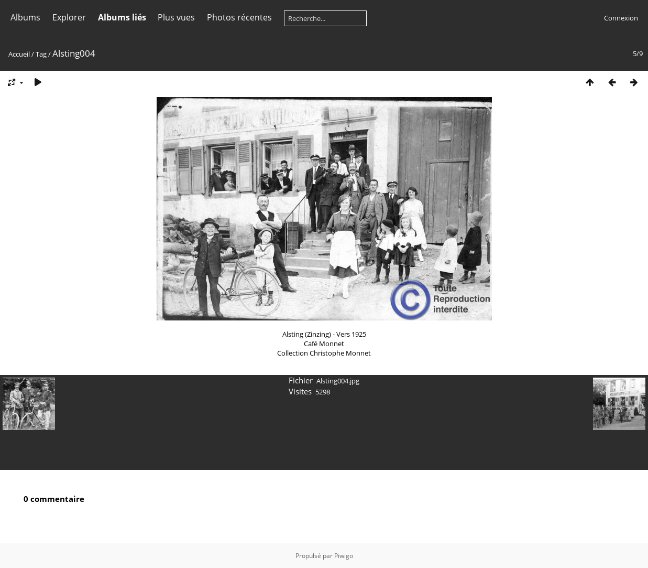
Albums (25, 17)
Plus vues (176, 17)
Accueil (19, 54)
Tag (41, 54)
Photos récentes (239, 17)
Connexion (621, 18)
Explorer (69, 17)
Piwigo (343, 555)
